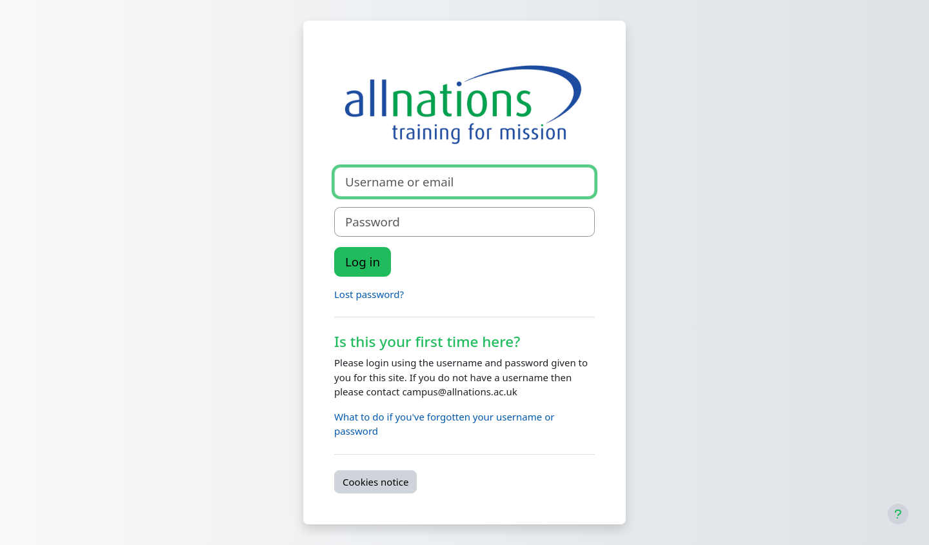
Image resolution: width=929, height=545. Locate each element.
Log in (362, 261)
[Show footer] (898, 514)
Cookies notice (375, 481)
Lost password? (369, 294)
